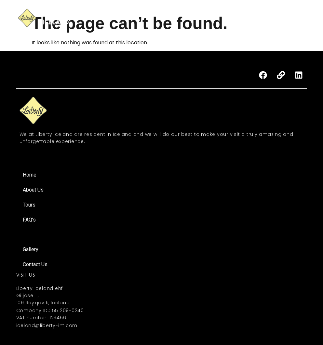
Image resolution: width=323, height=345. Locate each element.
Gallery (270, 14)
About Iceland (290, 22)
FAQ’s (295, 14)
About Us (166, 14)
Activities (220, 14)
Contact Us (249, 22)
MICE (246, 14)
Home (138, 14)
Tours (193, 14)
